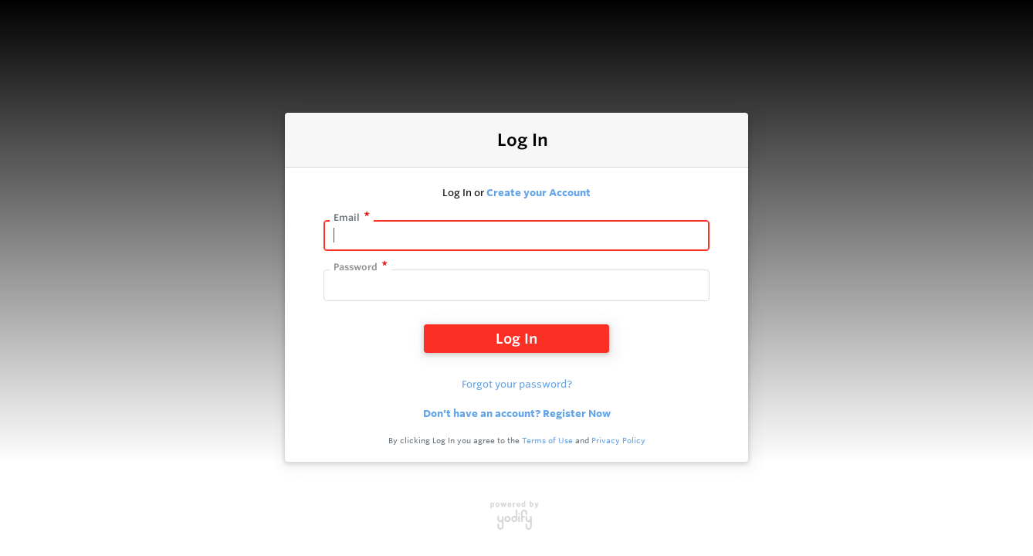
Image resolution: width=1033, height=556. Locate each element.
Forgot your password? (517, 384)
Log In (516, 338)
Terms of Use (547, 441)
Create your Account (538, 192)
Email (347, 217)
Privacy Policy (618, 441)
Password (356, 266)
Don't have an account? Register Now (517, 413)
